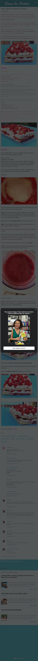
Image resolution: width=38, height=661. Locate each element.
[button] (35, 309)
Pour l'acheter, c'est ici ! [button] (19, 348)
